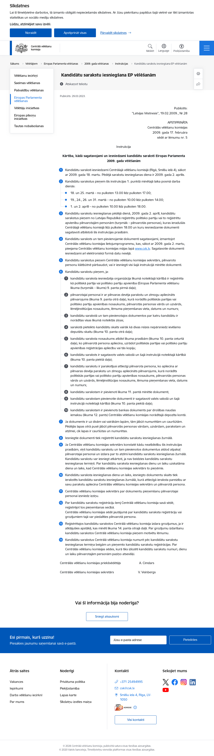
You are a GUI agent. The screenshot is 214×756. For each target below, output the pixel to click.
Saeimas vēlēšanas (27, 83)
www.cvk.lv (142, 248)
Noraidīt (30, 33)
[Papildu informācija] (135, 707)
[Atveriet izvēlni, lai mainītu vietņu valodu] (163, 48)
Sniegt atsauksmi (107, 616)
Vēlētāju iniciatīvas (26, 108)
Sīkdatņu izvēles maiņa (76, 702)
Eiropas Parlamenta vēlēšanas (28, 99)
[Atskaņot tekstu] (76, 83)
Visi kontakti (135, 720)
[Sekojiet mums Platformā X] (166, 682)
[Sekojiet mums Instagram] (184, 682)
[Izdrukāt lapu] (198, 74)
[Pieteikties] (190, 640)
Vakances (16, 682)
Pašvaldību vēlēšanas (29, 90)
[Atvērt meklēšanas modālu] (150, 49)
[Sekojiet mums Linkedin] (193, 682)
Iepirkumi (16, 688)
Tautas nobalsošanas (29, 126)
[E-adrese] (123, 707)
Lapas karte (68, 695)
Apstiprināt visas (75, 33)
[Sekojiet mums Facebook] (175, 682)
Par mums (17, 702)
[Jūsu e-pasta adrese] (138, 640)
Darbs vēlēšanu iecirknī (26, 695)
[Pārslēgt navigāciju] (206, 48)
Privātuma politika (72, 682)
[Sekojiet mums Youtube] (166, 689)
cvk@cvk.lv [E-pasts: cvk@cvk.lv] (127, 688)
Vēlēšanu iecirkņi (26, 76)
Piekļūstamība (69, 688)
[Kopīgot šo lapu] (198, 84)
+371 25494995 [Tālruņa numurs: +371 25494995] (131, 682)
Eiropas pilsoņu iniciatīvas (25, 117)
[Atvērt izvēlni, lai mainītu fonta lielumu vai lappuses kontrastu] (181, 49)
